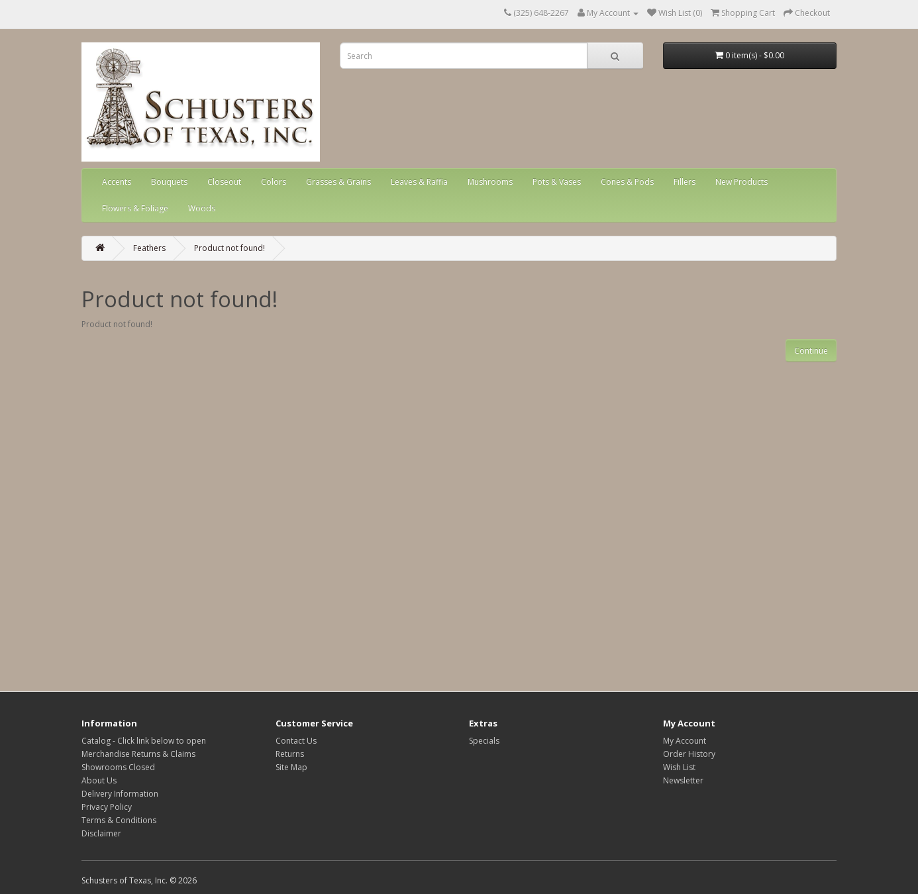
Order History (689, 754)
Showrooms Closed (118, 767)
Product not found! (229, 248)
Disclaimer (101, 833)
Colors (273, 181)
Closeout (224, 181)
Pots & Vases (557, 181)
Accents (116, 181)
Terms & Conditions (118, 820)
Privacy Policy (106, 807)
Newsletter (683, 780)
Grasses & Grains (338, 181)
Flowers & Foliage (135, 208)
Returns (290, 754)
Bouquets (169, 181)
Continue (811, 350)
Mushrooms (490, 181)
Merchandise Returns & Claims (138, 754)
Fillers (684, 181)
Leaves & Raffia (419, 181)
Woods (201, 208)
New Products (741, 181)
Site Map (291, 767)
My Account (684, 740)
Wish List (679, 767)
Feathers (149, 248)
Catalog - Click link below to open (143, 740)
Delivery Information (119, 793)
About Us (99, 780)
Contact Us (296, 740)
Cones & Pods (627, 181)
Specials (484, 740)
